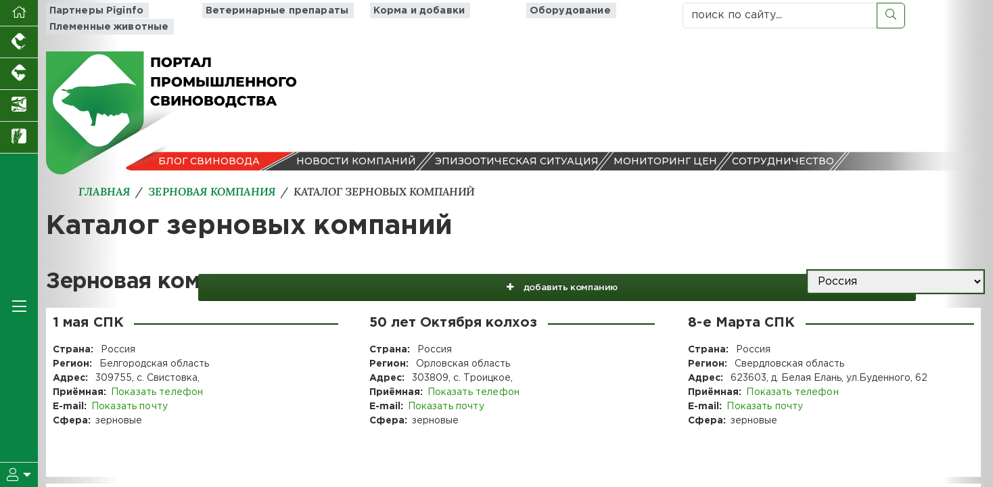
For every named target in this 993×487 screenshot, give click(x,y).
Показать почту (128, 400)
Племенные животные (594, 15)
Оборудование (474, 15)
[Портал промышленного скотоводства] (19, 74)
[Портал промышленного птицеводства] (19, 42)
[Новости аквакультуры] (19, 106)
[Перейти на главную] (19, 13)
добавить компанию (656, 275)
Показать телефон (156, 385)
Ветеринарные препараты (230, 15)
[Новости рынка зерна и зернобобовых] (19, 138)
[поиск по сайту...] (780, 15)
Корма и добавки (368, 15)
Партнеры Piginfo (92, 15)
